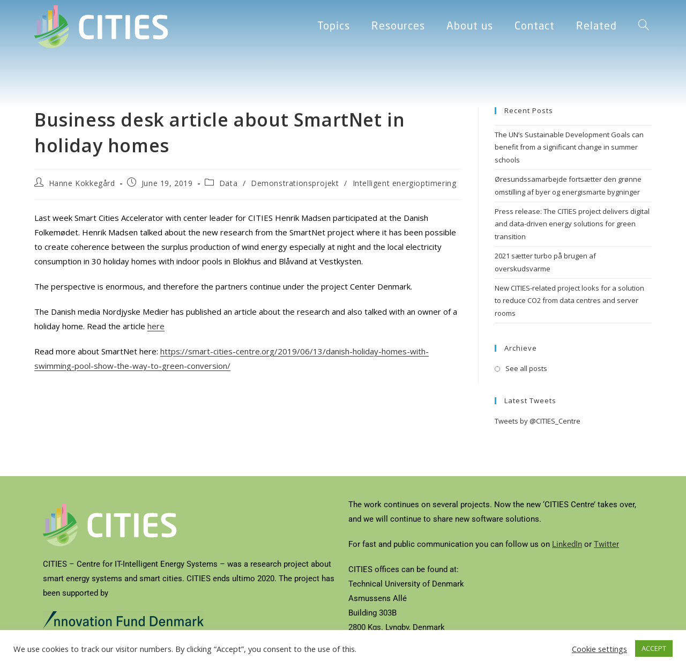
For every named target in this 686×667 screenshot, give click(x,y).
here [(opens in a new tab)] (156, 326)
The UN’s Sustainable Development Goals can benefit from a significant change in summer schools (569, 147)
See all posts (526, 368)
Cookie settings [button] (599, 649)
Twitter (606, 544)
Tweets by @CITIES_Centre (537, 421)
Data (228, 183)
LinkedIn (567, 544)
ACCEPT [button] (654, 648)
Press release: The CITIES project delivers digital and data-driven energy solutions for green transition (572, 223)
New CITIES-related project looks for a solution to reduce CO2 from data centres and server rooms (569, 300)
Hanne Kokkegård (82, 183)
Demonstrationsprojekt (295, 183)
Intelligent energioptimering (405, 183)
